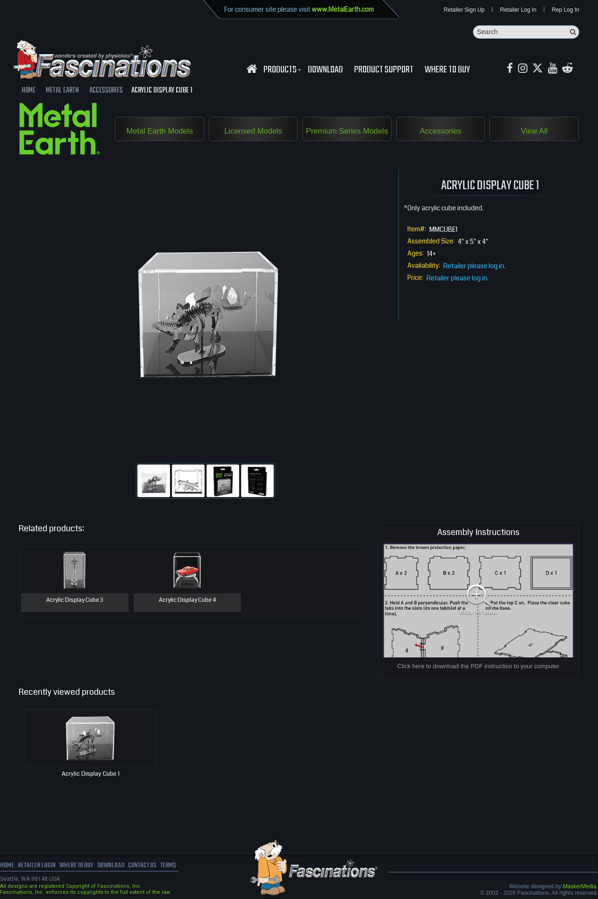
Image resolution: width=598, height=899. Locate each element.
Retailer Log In (518, 10)
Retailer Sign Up (464, 10)
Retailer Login (37, 866)
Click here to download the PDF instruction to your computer (479, 666)
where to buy (79, 866)
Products (281, 71)
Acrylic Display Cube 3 (74, 601)
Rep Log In (565, 10)
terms (176, 866)
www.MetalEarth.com (343, 9)
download (325, 71)
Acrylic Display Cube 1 (91, 774)
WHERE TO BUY (447, 71)
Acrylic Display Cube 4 (187, 601)
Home (7, 866)
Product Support (383, 71)
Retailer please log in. (474, 266)
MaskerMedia (580, 887)
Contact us (148, 866)
